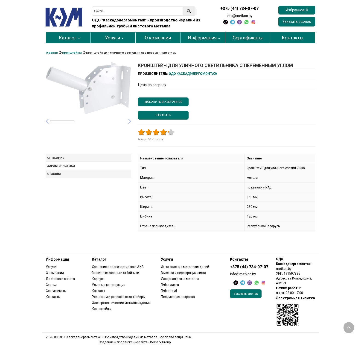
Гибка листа (170, 285)
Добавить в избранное (163, 101)
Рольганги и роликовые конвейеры (118, 297)
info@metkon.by (240, 16)
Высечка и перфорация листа (183, 273)
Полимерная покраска (178, 297)
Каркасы (98, 291)
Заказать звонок (296, 21)
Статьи (51, 285)
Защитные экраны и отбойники (115, 273)
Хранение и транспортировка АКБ (118, 267)
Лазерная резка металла (180, 279)
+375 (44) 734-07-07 (239, 8)
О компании (158, 38)
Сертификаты (248, 38)
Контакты (292, 38)
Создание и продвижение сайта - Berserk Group (135, 342)
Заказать (163, 115)
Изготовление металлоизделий (185, 267)
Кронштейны (101, 309)
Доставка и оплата (60, 279)
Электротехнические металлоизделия (121, 303)
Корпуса (98, 279)
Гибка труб (169, 291)
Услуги (112, 38)
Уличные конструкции (108, 285)
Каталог (67, 38)
